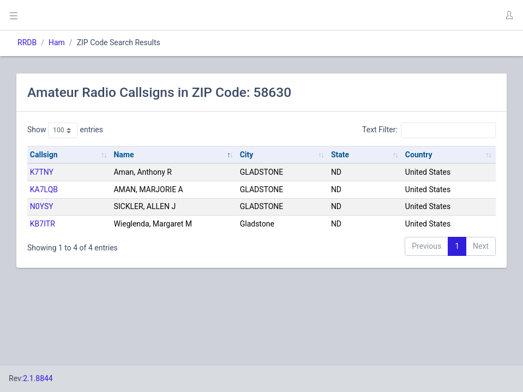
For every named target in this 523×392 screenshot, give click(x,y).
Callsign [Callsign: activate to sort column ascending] (44, 154)
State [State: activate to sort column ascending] (340, 154)
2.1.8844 (38, 378)
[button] (509, 15)
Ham (57, 42)
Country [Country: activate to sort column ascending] (418, 154)
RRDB (27, 42)
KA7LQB (44, 189)
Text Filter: (429, 130)
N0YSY (41, 206)
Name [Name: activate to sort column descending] (123, 154)
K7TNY (41, 172)
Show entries (65, 130)
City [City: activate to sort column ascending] (247, 154)
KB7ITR (42, 223)
